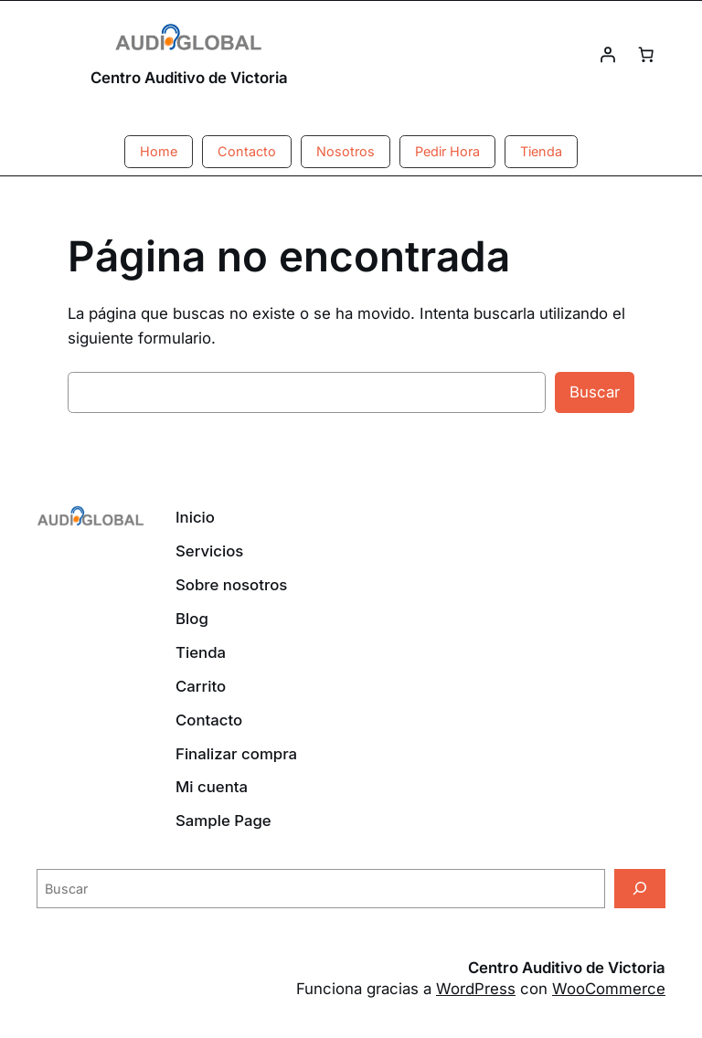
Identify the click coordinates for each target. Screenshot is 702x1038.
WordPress (476, 989)
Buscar (594, 392)
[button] (158, 151)
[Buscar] (639, 888)
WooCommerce (608, 989)
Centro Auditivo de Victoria (189, 78)
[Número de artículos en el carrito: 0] (646, 55)
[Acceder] (608, 55)
